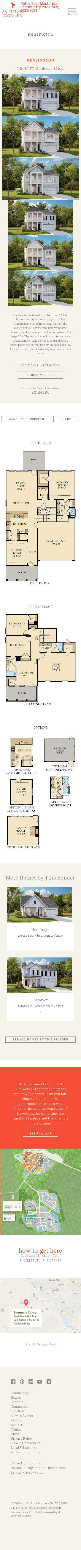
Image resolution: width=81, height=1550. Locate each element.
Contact (16, 1429)
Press (15, 1434)
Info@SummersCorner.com (45, 1508)
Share (66, 419)
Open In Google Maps (40, 1344)
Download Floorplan (26, 419)
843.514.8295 (40, 392)
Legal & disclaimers (25, 1448)
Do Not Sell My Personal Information (38, 1468)
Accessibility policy (25, 1452)
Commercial (20, 1406)
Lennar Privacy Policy (27, 1472)
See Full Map (40, 1133)
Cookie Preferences (25, 1443)
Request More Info (40, 375)
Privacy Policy (22, 1438)
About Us (17, 1425)
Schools (17, 1402)
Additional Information (40, 365)
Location (17, 1411)
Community (20, 1393)
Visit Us (16, 1420)
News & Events (22, 1416)
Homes (16, 1397)
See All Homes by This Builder (40, 1039)
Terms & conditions (25, 1463)
